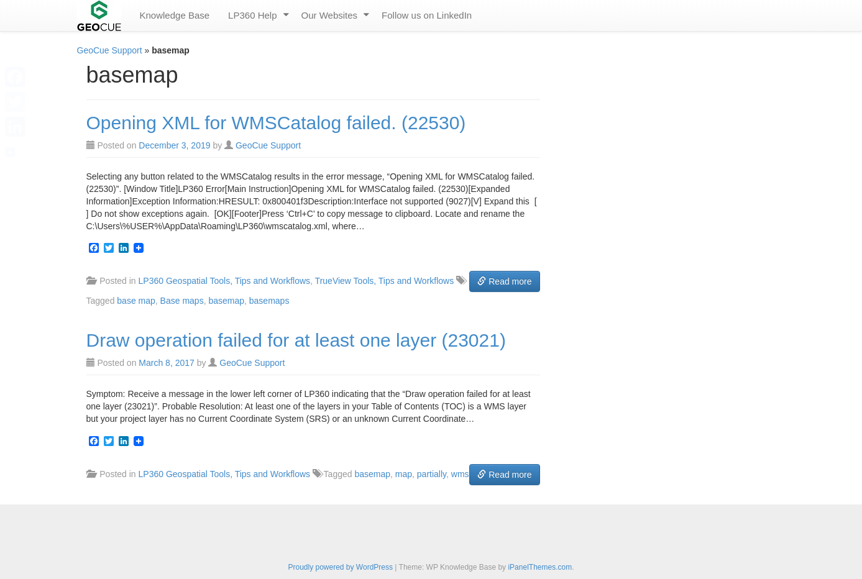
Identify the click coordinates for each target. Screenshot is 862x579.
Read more (504, 281)
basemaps (269, 301)
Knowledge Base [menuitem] (175, 15)
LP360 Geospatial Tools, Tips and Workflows (225, 281)
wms (460, 474)
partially (431, 474)
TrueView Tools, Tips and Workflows (384, 281)
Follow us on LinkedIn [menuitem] (427, 15)
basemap (226, 301)
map (403, 474)
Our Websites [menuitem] (329, 15)
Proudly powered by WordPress (340, 567)
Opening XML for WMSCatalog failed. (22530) (276, 122)
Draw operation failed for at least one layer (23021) (296, 340)
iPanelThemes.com (540, 567)
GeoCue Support (109, 50)
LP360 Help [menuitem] (252, 15)
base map (136, 301)
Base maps (182, 301)
